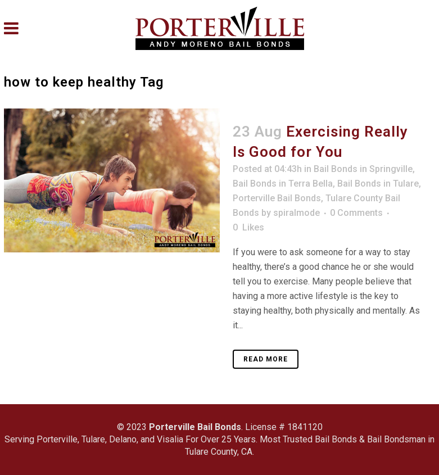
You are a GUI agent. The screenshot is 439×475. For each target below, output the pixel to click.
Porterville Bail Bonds (277, 198)
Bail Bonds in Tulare (378, 183)
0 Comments (356, 212)
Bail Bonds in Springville (363, 169)
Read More (265, 359)
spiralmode (296, 212)
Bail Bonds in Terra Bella (283, 183)
